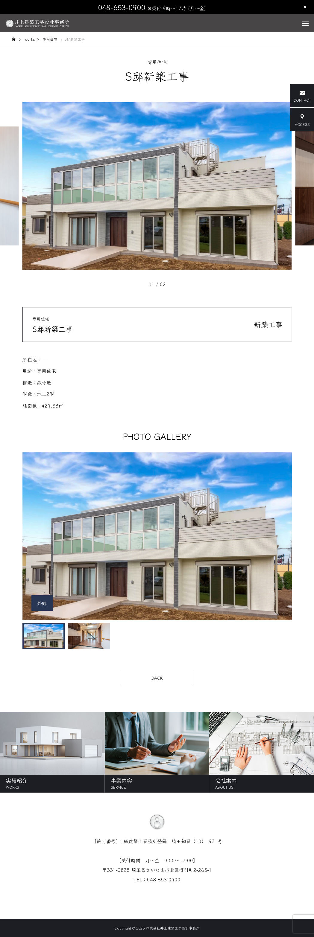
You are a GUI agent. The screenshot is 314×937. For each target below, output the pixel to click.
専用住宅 (157, 61)
